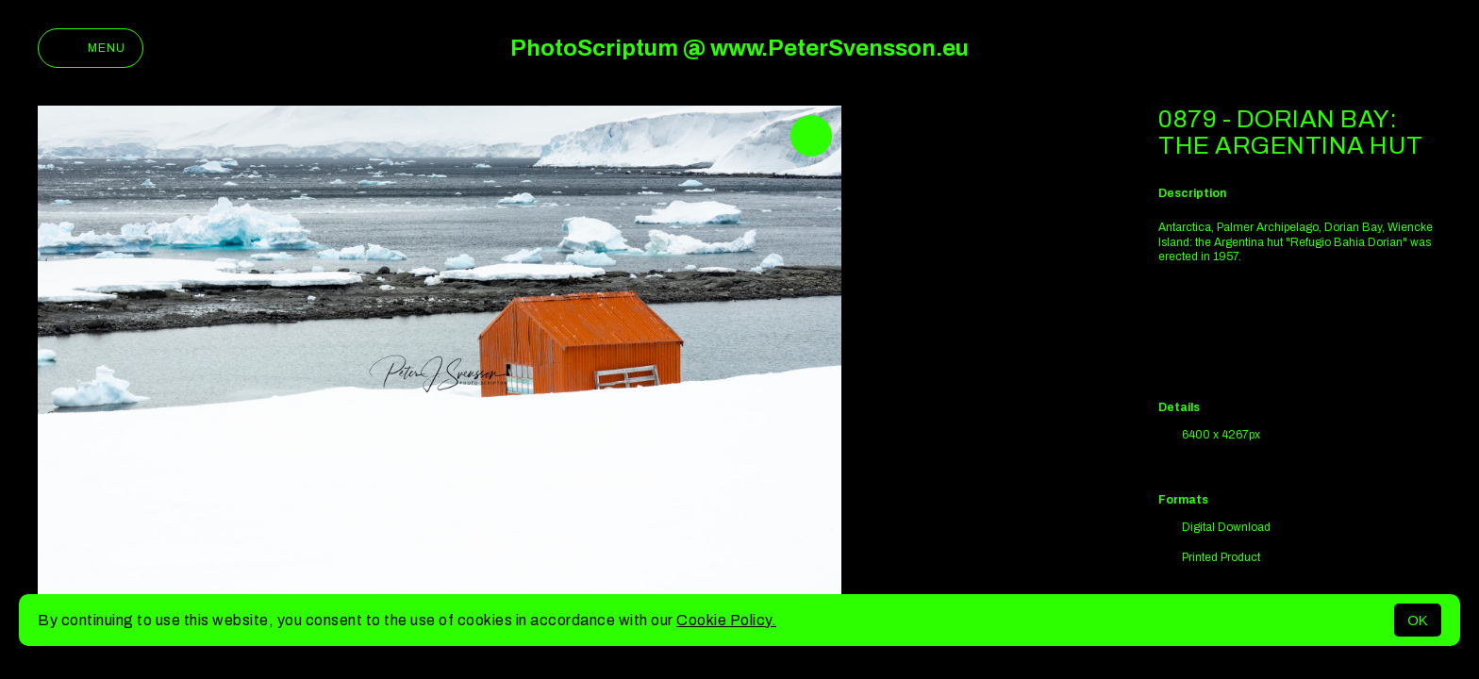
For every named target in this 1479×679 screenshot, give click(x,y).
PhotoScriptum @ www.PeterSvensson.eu (739, 48)
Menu (90, 48)
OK (1417, 620)
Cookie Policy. (726, 620)
